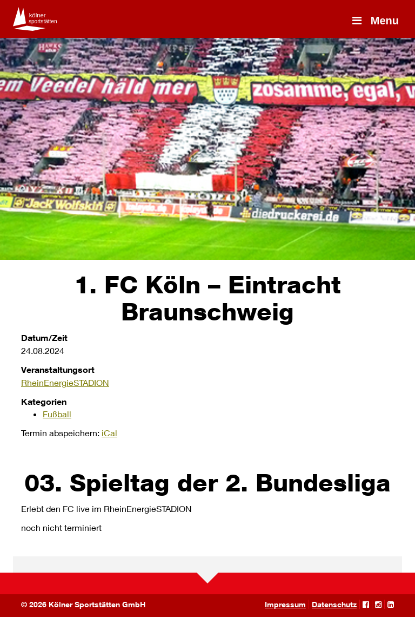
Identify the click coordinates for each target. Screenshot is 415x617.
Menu (374, 21)
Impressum (285, 604)
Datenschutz (334, 604)
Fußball (57, 414)
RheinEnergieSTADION (65, 382)
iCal (109, 433)
